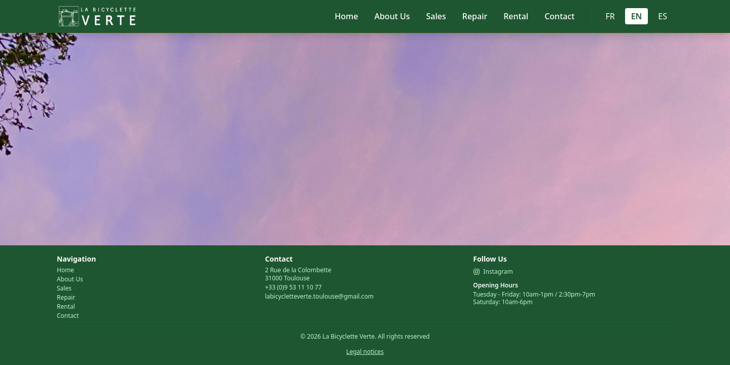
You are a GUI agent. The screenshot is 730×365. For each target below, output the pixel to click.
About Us (392, 16)
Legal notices (365, 351)
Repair (474, 16)
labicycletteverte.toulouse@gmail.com (319, 296)
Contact (559, 16)
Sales (436, 16)
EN (636, 16)
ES (662, 16)
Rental (515, 16)
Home (346, 16)
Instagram (493, 272)
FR (609, 16)
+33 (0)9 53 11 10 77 (293, 287)
